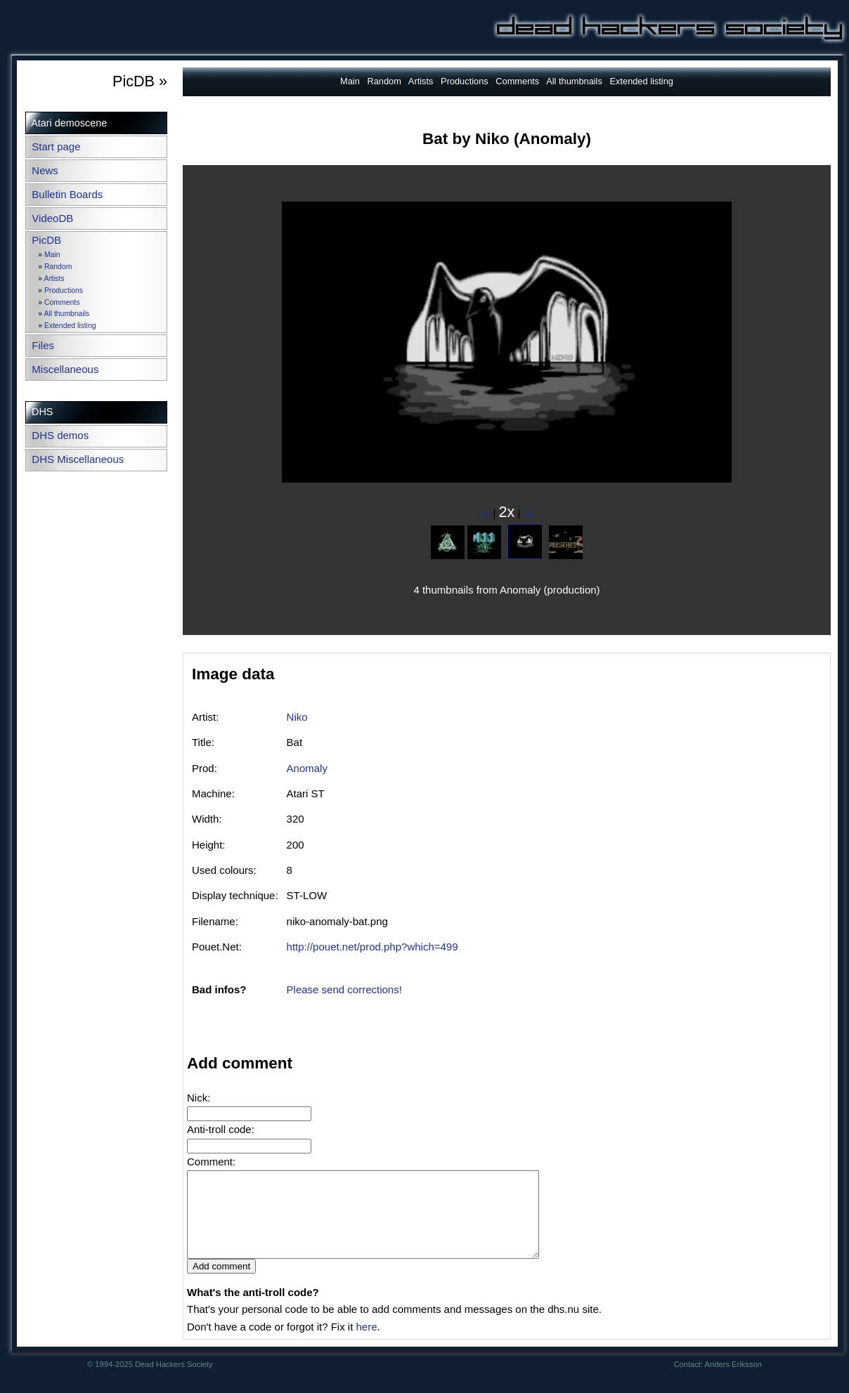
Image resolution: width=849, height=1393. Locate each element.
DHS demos (60, 435)
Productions (63, 290)
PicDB (46, 240)
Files (43, 345)
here (366, 1343)
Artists (54, 278)
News (45, 170)
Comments (61, 302)
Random (58, 266)
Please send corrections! (344, 989)
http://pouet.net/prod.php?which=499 (372, 947)
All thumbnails (66, 314)
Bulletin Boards (67, 194)
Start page (56, 146)
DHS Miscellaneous (78, 459)
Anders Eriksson (733, 1381)
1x (485, 513)
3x (529, 513)
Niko (297, 717)
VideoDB (52, 218)
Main (52, 255)
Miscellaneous (65, 369)
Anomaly (307, 768)
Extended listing (70, 325)
